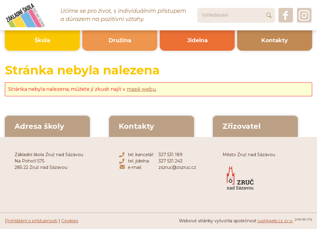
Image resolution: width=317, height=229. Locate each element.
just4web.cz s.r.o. (275, 221)
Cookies (69, 221)
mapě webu (141, 89)
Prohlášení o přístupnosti (31, 221)
